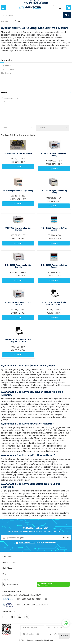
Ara (67, 15)
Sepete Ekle (18, 167)
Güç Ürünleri (6, 66)
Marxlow (6, 102)
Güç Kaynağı (6, 73)
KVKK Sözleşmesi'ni (27, 543)
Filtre (5, 128)
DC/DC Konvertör (7, 69)
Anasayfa (4, 21)
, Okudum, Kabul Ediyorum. (36, 543)
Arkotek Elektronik (9, 98)
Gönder (65, 537)
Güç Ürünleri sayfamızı (37, 515)
